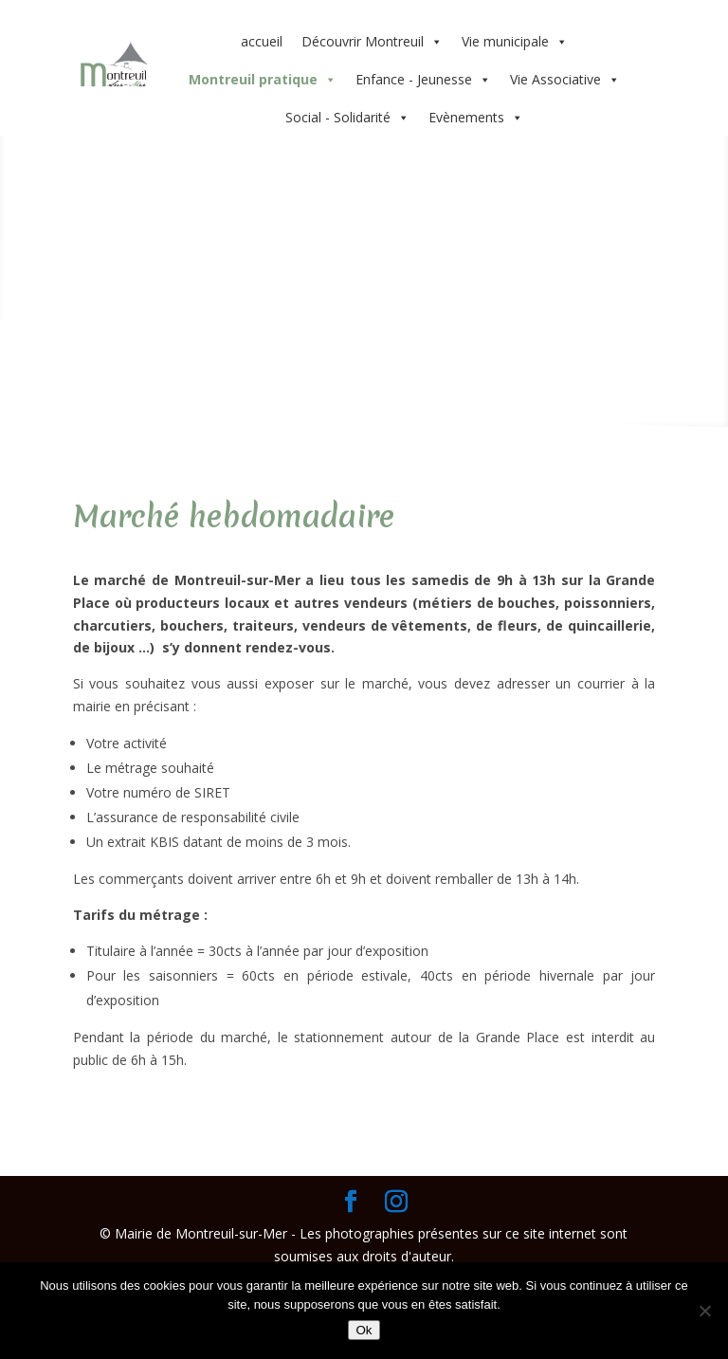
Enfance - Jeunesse (423, 80)
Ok (363, 1330)
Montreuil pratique (263, 80)
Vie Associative (565, 80)
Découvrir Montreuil (372, 42)
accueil (261, 41)
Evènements (475, 118)
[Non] (704, 1310)
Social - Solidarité (347, 118)
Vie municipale (515, 42)
